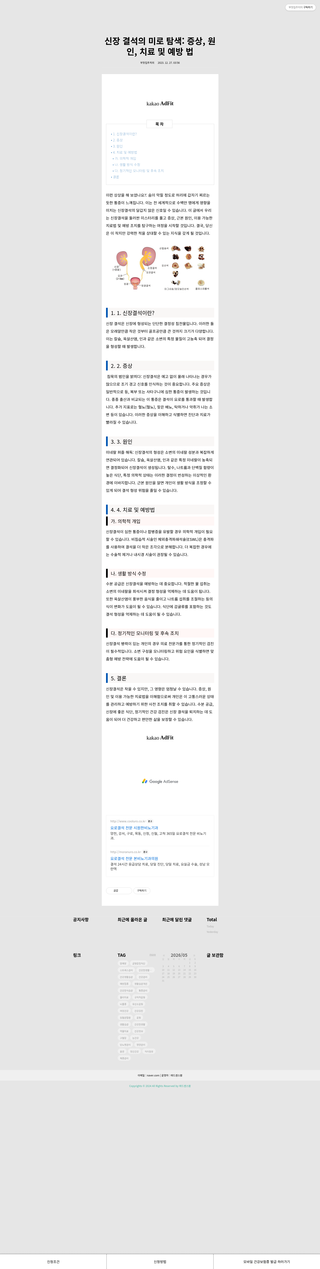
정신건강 (134, 1229)
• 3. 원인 (117, 323)
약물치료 (124, 1209)
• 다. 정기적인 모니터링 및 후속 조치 (138, 348)
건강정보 (138, 1209)
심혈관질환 (125, 1195)
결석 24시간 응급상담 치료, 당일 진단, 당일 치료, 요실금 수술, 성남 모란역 (160, 1044)
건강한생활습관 (146, 1148)
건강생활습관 (126, 1154)
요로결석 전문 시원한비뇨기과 (134, 1005)
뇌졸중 (123, 1181)
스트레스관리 (126, 1148)
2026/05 (179, 1133)
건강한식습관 (126, 1168)
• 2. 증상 (117, 317)
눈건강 (135, 1215)
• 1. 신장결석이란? (124, 311)
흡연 (122, 1229)
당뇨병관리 (125, 1222)
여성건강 (124, 1188)
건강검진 (138, 1188)
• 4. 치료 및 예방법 (124, 330)
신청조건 (53, 1261)
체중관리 (124, 1236)
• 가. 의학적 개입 (125, 336)
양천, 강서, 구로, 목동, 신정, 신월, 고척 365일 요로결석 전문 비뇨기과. (158, 1013)
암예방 (123, 1141)
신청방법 (160, 1261)
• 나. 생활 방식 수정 (127, 342)
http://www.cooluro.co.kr (128, 999)
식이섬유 (149, 1229)
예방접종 (124, 1161)
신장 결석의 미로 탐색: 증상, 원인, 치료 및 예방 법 (160, 105)
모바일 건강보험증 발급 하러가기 (266, 1261)
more (153, 1132)
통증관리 (143, 1168)
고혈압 (123, 1215)
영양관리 (141, 1222)
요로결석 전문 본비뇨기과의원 (134, 1036)
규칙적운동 (139, 1175)
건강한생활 (139, 1202)
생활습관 (124, 1202)
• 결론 (115, 354)
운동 (139, 1195)
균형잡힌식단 (138, 1141)
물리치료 (124, 1175)
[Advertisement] (160, 40)
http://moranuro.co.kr (125, 1029)
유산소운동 (137, 1181)
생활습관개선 (140, 1161)
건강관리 (143, 1154)
